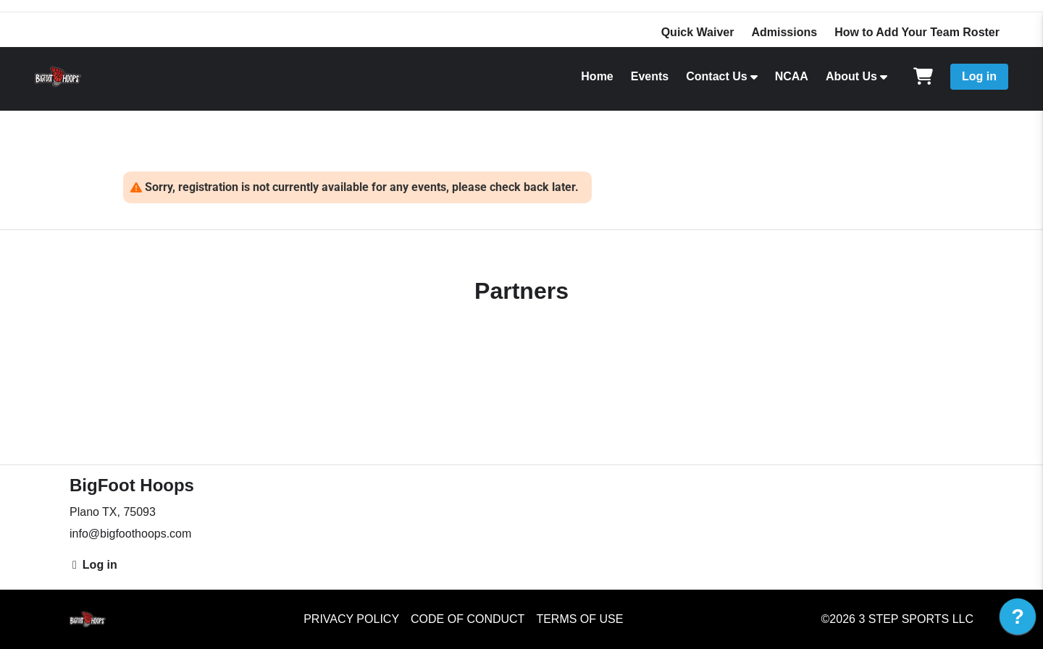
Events (650, 76)
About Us (851, 76)
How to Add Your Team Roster (917, 32)
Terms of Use (579, 619)
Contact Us (716, 76)
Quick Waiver (697, 32)
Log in (979, 76)
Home (597, 76)
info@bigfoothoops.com (130, 533)
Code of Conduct (467, 619)
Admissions (784, 32)
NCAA (791, 76)
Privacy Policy (351, 619)
